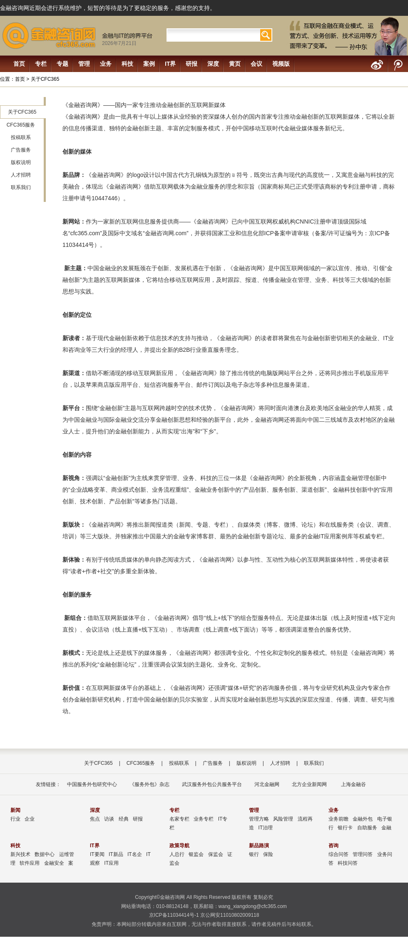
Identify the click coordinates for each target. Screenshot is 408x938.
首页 (19, 63)
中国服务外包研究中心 (92, 784)
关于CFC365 (22, 112)
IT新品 (116, 854)
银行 (254, 854)
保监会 (215, 854)
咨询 (333, 845)
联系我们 (21, 187)
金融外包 (363, 819)
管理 (84, 63)
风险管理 (283, 819)
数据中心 (45, 854)
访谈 (109, 819)
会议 (256, 63)
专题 (62, 63)
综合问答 (338, 854)
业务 (106, 63)
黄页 (235, 63)
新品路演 (259, 845)
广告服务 (21, 150)
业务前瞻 (338, 819)
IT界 (170, 63)
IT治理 (265, 828)
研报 (191, 63)
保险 (268, 854)
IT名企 (134, 854)
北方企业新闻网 (309, 784)
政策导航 (179, 845)
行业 (15, 819)
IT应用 (111, 863)
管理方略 (259, 819)
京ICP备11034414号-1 (174, 915)
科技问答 (348, 863)
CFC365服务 (21, 125)
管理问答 (363, 854)
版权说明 (21, 162)
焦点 (95, 819)
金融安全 (54, 863)
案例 (149, 63)
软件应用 (30, 863)
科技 (127, 63)
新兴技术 (20, 854)
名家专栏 (179, 819)
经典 (124, 819)
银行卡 (345, 828)
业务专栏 (204, 819)
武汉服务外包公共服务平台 (212, 784)
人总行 (176, 854)
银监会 (196, 854)
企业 (30, 819)
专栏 (41, 63)
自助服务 (367, 828)
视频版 (281, 63)
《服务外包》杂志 (149, 784)
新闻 (15, 810)
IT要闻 (97, 854)
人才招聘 (21, 175)
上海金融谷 (352, 784)
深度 (213, 63)
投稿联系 (21, 137)
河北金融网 (266, 784)
